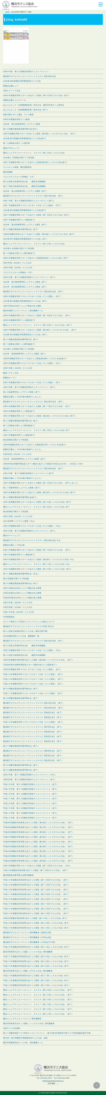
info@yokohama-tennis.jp (53, 1081)
